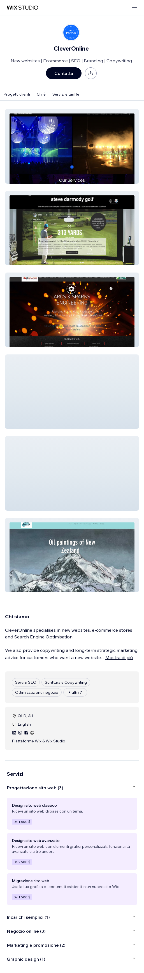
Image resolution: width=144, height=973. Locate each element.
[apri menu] (134, 7)
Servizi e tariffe (65, 94)
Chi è (41, 94)
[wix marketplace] (22, 7)
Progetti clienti (16, 94)
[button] (72, 146)
